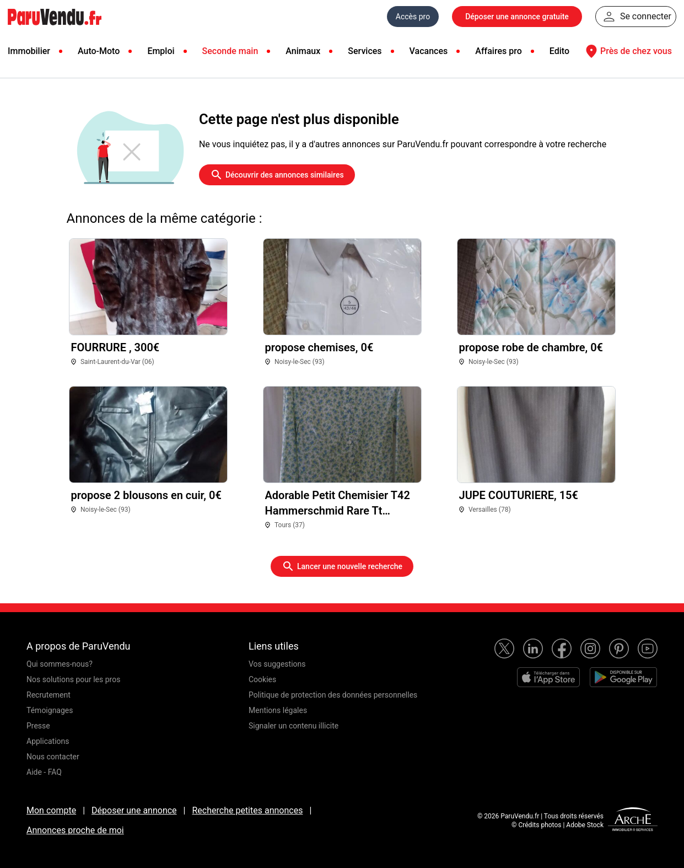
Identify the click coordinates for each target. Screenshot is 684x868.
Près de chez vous (627, 51)
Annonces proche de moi (75, 830)
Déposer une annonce (134, 810)
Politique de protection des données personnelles (333, 694)
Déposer (517, 16)
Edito (559, 51)
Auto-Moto (99, 51)
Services (364, 51)
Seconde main (230, 51)
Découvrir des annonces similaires (277, 174)
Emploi (160, 51)
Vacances (429, 51)
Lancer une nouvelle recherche (342, 566)
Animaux (303, 51)
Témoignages (49, 710)
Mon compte (51, 810)
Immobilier (29, 51)
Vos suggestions (277, 664)
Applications (47, 741)
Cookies (262, 679)
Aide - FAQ (44, 772)
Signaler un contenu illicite (293, 725)
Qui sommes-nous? (59, 664)
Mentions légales (278, 710)
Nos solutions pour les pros (73, 679)
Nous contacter (52, 756)
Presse (38, 725)
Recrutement (48, 694)
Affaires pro (498, 51)
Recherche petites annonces (247, 810)
